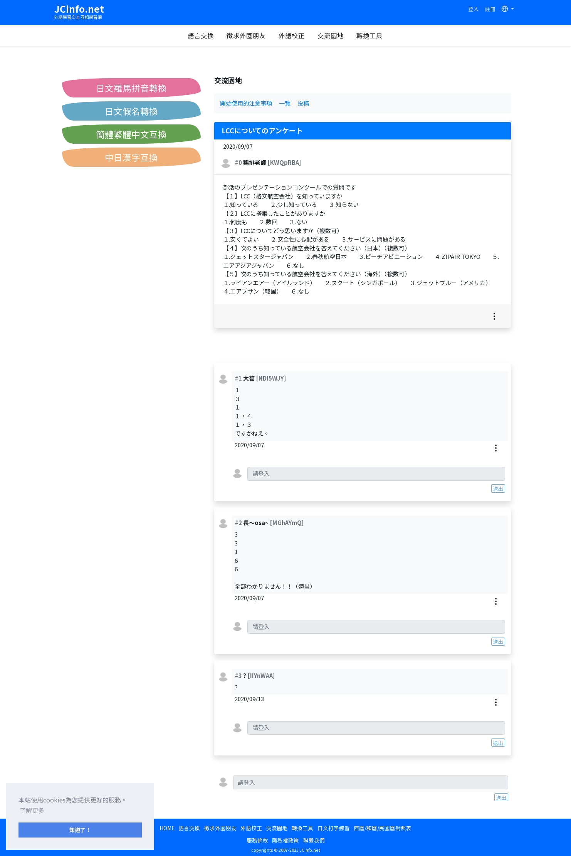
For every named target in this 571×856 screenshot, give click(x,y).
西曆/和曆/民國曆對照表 (382, 828)
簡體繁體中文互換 (131, 134)
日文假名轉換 (131, 111)
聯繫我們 (314, 840)
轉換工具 (369, 35)
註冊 (490, 9)
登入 (473, 9)
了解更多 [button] (32, 810)
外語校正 (292, 35)
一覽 (285, 103)
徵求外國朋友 (246, 35)
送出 (498, 488)
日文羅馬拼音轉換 (131, 88)
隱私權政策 (285, 840)
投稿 (303, 103)
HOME (167, 828)
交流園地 (330, 35)
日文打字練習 (333, 828)
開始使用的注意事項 (246, 103)
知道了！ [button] (80, 830)
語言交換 (201, 35)
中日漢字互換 (131, 157)
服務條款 (257, 840)
